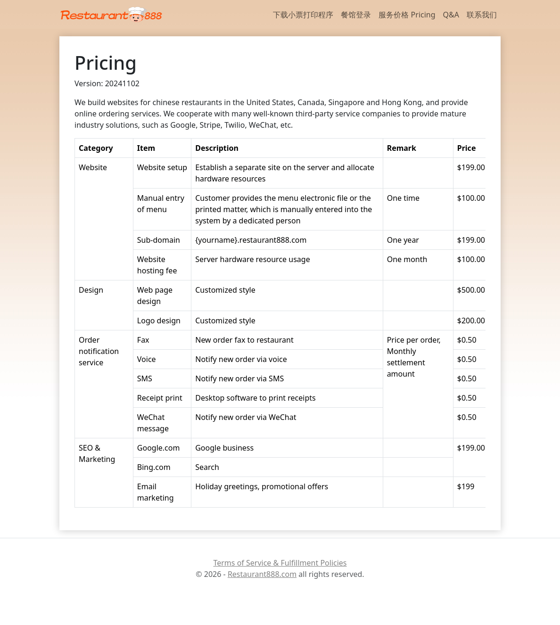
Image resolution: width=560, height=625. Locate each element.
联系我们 (482, 14)
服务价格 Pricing (407, 14)
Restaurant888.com (262, 574)
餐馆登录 (356, 14)
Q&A (451, 14)
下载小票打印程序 (303, 14)
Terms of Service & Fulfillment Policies (279, 563)
